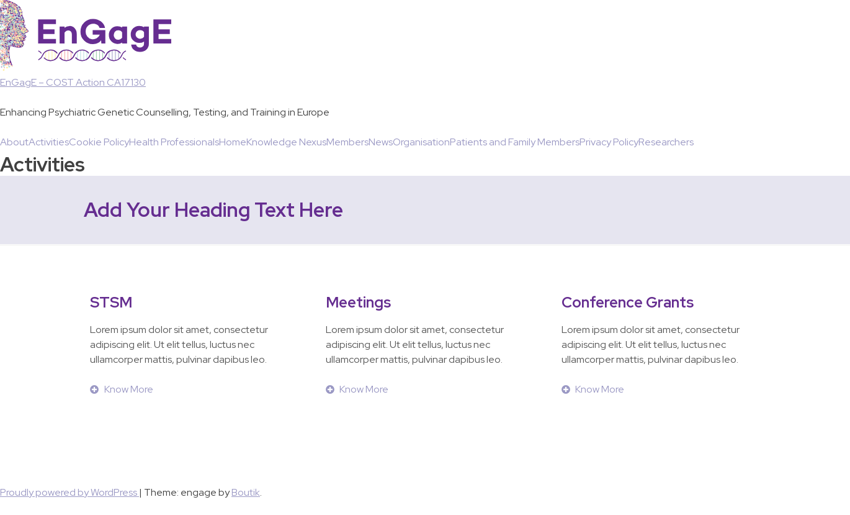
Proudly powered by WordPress (69, 492)
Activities (49, 141)
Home (232, 141)
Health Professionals (174, 141)
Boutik (245, 492)
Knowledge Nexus (286, 141)
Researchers (666, 141)
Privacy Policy (608, 141)
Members (347, 141)
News (381, 141)
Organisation (421, 141)
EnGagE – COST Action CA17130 (73, 82)
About (14, 141)
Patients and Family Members (514, 141)
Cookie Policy (99, 141)
